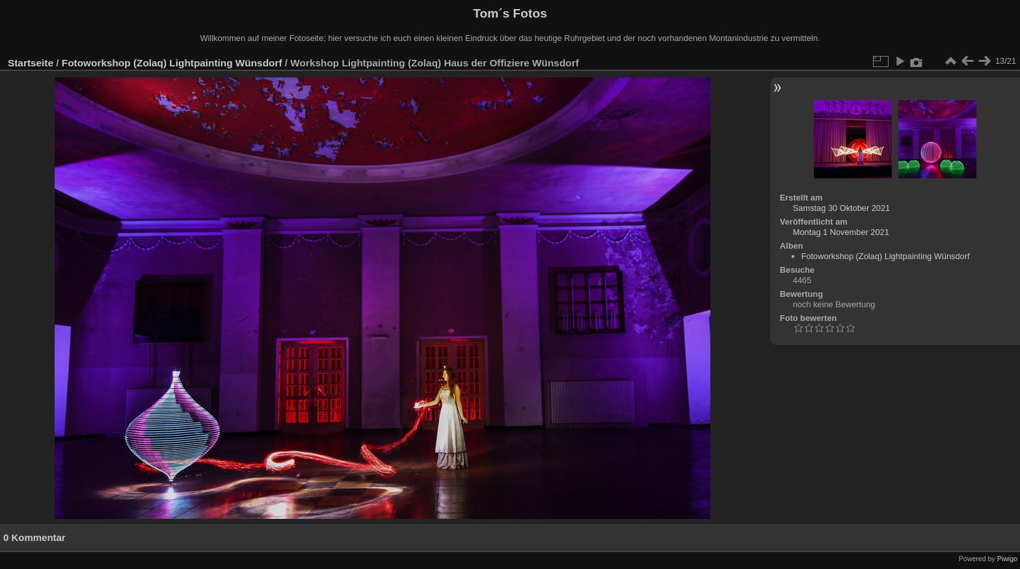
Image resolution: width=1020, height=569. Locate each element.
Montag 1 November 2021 (841, 232)
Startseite (30, 62)
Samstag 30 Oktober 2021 (841, 208)
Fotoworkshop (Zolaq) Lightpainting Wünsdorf (172, 62)
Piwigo (1007, 558)
